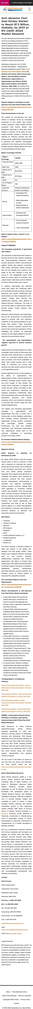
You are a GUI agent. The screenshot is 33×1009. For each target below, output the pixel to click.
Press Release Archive (19, 992)
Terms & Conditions (24, 996)
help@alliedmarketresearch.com (12, 923)
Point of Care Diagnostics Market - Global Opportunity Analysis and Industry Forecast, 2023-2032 (16, 687)
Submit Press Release (9, 996)
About (8, 992)
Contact (16, 1003)
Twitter (19, 933)
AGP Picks (4, 3)
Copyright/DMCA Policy (11, 999)
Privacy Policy (25, 999)
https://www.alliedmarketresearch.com (14, 929)
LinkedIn (13, 933)
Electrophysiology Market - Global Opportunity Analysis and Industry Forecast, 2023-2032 (16, 702)
